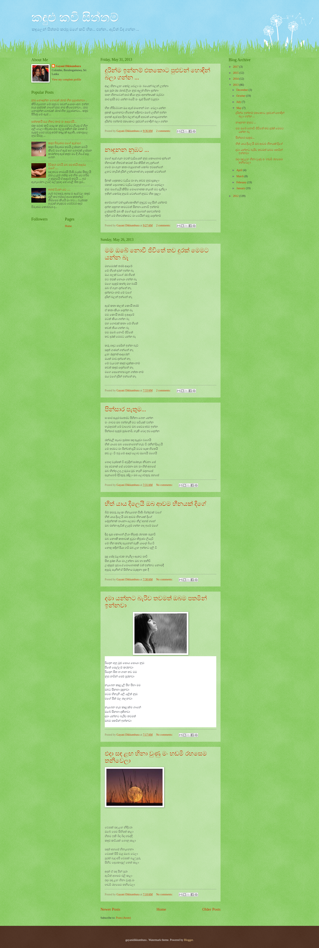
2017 (236, 66)
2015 (236, 72)
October (241, 95)
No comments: (164, 484)
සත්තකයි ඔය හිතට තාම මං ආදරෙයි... (53, 121)
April (239, 170)
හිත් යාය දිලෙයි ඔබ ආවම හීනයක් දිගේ (155, 503)
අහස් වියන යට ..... (59, 189)
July (239, 101)
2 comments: (163, 130)
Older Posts (211, 909)
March (240, 176)
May (239, 108)
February (241, 182)
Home (161, 909)
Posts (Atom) (123, 917)
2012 (236, 196)
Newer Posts (110, 909)
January (241, 188)
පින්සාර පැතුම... (125, 409)
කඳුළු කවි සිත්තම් (75, 17)
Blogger (188, 939)
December (242, 89)
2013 (236, 84)
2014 (236, 78)
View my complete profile (66, 79)
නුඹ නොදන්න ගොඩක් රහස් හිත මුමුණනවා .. (59, 100)
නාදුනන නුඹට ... (127, 149)
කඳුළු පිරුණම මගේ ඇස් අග (64, 143)
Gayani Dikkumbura (68, 66)
